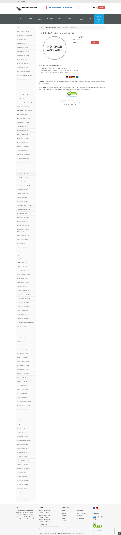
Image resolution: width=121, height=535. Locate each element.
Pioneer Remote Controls (23, 361)
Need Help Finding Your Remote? (99, 18)
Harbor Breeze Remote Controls (24, 209)
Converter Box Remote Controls (24, 102)
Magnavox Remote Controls (23, 298)
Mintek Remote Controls (22, 310)
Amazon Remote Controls (23, 55)
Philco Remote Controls (22, 353)
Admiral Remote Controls (23, 31)
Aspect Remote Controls (23, 67)
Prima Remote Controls (22, 377)
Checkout (101, 7)
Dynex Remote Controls (22, 150)
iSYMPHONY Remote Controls (24, 263)
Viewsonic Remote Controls (23, 480)
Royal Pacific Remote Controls (24, 401)
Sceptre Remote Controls (23, 417)
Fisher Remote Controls (22, 174)
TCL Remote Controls (22, 456)
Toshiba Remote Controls (23, 460)
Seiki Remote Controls (22, 425)
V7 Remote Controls (22, 472)
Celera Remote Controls (22, 83)
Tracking (70, 19)
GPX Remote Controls (22, 197)
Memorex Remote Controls (23, 306)
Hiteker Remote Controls (23, 225)
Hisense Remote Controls (23, 217)
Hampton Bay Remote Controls (24, 205)
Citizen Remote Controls (23, 87)
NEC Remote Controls (22, 326)
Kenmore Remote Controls (23, 270)
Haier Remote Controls (22, 201)
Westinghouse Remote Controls (24, 492)
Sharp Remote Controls (22, 429)
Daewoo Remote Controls (23, 122)
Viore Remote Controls (22, 484)
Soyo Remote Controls (22, 436)
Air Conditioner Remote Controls (24, 35)
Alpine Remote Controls (22, 47)
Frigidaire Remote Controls (23, 181)
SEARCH (30, 19)
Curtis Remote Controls (22, 114)
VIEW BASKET (40, 19)
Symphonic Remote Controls (24, 452)
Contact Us (43, 528)
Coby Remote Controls (22, 91)
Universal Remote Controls (23, 468)
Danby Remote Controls (22, 126)
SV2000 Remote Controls (23, 444)
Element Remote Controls (23, 158)
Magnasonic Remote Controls (24, 294)
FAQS (63, 518)
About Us (64, 513)
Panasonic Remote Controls (23, 349)
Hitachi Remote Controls (23, 221)
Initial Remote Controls (22, 251)
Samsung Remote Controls (23, 405)
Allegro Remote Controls (23, 43)
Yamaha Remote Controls (23, 496)
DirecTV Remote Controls (23, 138)
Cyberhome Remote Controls (24, 118)
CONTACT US (49, 19)
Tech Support (81, 19)
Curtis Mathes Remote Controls (24, 110)
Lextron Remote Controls (23, 282)
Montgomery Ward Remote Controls (25, 322)
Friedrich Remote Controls (23, 178)
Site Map (81, 533)
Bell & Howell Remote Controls (24, 75)
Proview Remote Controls (23, 381)
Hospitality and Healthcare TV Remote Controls (24, 230)
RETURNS (60, 19)
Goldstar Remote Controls (23, 193)
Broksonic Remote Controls (23, 79)
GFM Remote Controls (22, 189)
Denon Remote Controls (22, 134)
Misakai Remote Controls (23, 314)
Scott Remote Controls (22, 421)
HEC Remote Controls (22, 213)
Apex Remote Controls (22, 63)
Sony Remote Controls (22, 432)
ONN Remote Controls (22, 342)
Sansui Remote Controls (23, 409)
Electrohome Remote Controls (24, 154)
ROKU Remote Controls (22, 397)
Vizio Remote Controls (22, 488)
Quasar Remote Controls (23, 389)
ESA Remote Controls (22, 166)
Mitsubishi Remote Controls (23, 318)
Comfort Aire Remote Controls (24, 95)
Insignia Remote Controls (23, 255)
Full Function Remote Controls (24, 185)
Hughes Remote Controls (23, 235)
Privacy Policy (79, 510)
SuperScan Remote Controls (24, 440)
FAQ (90, 19)
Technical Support (80, 518)
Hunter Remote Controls (22, 239)
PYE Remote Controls (22, 385)
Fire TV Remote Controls (23, 170)
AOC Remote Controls (22, 59)
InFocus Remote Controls (23, 247)
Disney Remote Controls (23, 142)
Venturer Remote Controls (23, 476)
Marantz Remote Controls (23, 302)
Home (21, 19)
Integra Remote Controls (23, 259)
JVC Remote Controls (22, 267)
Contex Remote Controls (23, 99)
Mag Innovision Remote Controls (25, 290)
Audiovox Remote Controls (23, 71)
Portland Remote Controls (23, 369)
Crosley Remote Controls (23, 106)
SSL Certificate (72, 96)
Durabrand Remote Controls (23, 146)
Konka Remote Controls (22, 278)
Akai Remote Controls (22, 39)
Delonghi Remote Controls (23, 130)
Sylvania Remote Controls (23, 448)
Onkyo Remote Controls (22, 338)
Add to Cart (95, 42)
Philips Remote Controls (22, 357)
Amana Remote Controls (23, 51)
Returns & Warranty (81, 513)
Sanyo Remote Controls (22, 413)
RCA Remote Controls (22, 393)
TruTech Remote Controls (23, 464)
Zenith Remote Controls (22, 500)
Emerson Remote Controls (23, 162)
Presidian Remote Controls (23, 373)
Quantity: (76, 42)
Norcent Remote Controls (23, 330)
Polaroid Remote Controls (23, 365)
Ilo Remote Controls (21, 243)
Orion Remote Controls (22, 346)
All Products (79, 515)
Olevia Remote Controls (22, 334)
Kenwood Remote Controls (23, 274)
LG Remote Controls (22, 286)
